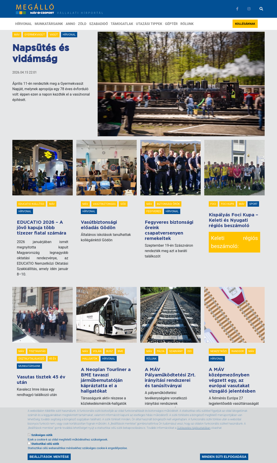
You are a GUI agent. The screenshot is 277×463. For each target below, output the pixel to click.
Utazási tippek (149, 24)
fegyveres (153, 211)
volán (97, 351)
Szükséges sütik (42, 439)
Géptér (171, 24)
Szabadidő (98, 24)
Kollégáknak (245, 23)
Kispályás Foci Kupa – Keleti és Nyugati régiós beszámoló (233, 220)
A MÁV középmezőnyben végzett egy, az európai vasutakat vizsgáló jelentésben (232, 380)
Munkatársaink (49, 24)
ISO (189, 351)
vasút (54, 34)
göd (123, 204)
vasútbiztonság (104, 204)
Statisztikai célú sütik (45, 447)
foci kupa (227, 204)
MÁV (17, 34)
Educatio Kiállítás (31, 204)
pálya (161, 351)
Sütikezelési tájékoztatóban (194, 431)
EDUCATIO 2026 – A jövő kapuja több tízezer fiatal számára (41, 227)
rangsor (237, 351)
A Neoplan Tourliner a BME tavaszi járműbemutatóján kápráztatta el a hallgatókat (106, 380)
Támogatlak (122, 24)
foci (213, 204)
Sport (253, 204)
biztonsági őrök (168, 204)
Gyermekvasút (34, 34)
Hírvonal (23, 24)
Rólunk (187, 24)
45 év (52, 358)
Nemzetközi (218, 351)
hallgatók (89, 358)
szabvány (176, 351)
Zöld (82, 24)
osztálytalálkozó (31, 358)
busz (109, 351)
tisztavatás (37, 351)
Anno (70, 24)
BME (120, 351)
